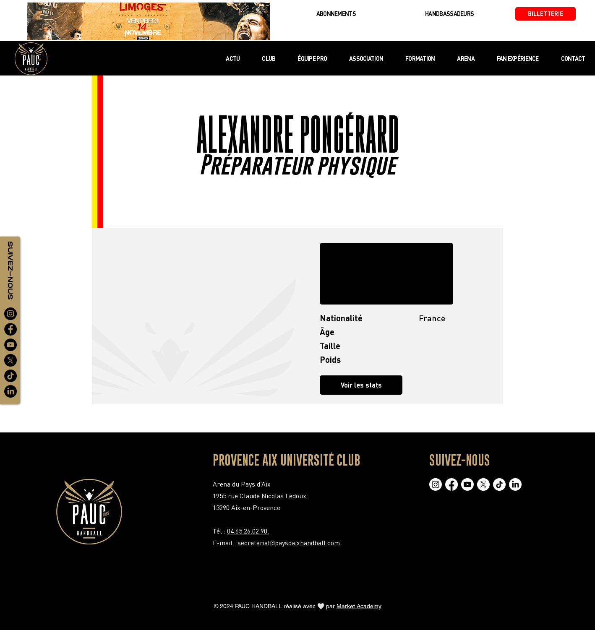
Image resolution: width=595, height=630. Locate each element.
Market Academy (359, 606)
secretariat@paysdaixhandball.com (288, 543)
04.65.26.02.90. (248, 531)
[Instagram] (10, 313)
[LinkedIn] (10, 391)
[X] (10, 360)
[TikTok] (10, 376)
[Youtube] (467, 484)
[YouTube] (10, 344)
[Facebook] (10, 329)
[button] (269, 58)
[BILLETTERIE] (545, 14)
